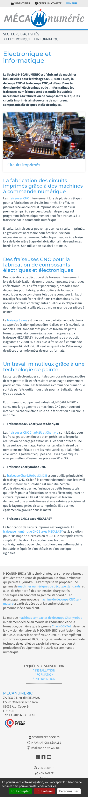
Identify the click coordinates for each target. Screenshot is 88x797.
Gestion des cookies (44, 737)
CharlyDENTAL (62, 626)
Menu (71, 3)
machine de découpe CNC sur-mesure (42, 601)
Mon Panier (44, 773)
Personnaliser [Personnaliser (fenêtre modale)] (69, 791)
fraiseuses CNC (18, 198)
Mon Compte (44, 768)
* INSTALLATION (44, 670)
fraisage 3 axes (17, 320)
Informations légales (44, 743)
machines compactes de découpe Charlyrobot (50, 617)
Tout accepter (20, 791)
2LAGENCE (54, 748)
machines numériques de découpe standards (49, 586)
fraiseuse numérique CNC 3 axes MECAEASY (33, 531)
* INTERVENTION (44, 679)
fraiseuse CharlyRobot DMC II (26, 475)
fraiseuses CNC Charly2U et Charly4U (33, 432)
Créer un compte (48, 3)
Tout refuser (44, 791)
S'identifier (20, 3)
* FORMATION (44, 674)
